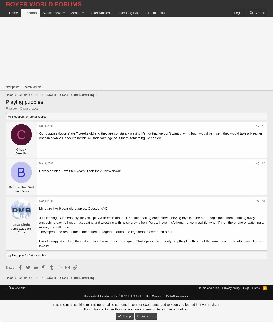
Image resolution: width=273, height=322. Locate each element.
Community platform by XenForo (117, 296)
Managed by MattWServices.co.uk (170, 296)
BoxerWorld (16, 288)
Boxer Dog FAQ (128, 13)
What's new (52, 13)
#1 (263, 125)
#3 (263, 201)
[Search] (257, 13)
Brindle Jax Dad (21, 187)
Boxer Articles (99, 13)
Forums (31, 13)
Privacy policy (231, 288)
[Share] (257, 126)
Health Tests (155, 13)
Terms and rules (208, 288)
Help (246, 288)
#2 (263, 163)
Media (74, 13)
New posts (12, 87)
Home (13, 13)
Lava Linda (21, 225)
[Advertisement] (137, 50)
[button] (64, 13)
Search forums (32, 87)
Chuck (13, 108)
